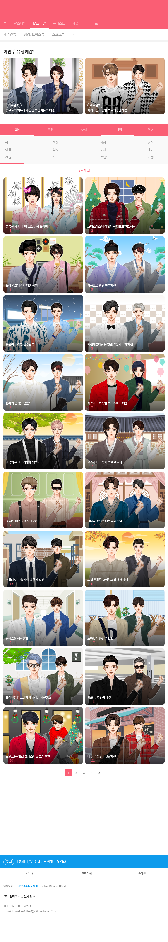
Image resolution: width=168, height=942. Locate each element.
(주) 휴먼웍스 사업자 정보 (22, 897)
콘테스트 (59, 23)
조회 (84, 130)
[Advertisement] (84, 817)
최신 (16, 130)
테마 (117, 130)
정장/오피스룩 (34, 35)
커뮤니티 (78, 23)
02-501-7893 (21, 906)
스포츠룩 (58, 35)
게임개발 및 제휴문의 (54, 886)
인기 (151, 130)
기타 (75, 35)
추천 (50, 130)
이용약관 (8, 886)
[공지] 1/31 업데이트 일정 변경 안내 (34, 862)
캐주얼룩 (9, 35)
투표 (94, 23)
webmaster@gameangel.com (36, 911)
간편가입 (83, 874)
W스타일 (19, 23)
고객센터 (140, 873)
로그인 (28, 873)
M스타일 (39, 23)
